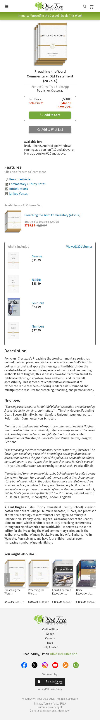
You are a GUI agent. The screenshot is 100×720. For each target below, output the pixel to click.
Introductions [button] (18, 189)
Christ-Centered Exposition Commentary (61, 593)
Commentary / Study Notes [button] (27, 184)
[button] (84, 7)
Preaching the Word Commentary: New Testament (13, 595)
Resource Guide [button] (19, 179)
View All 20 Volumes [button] (79, 247)
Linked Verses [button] (18, 194)
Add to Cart (50, 115)
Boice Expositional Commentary (83, 593)
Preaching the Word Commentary (36, 593)
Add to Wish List (50, 130)
